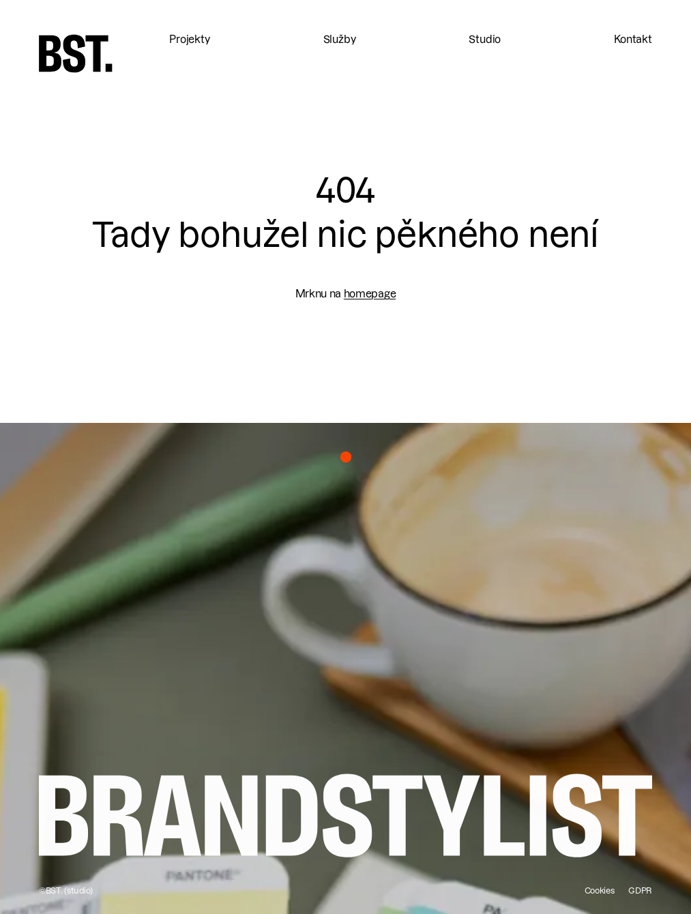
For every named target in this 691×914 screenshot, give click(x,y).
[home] (76, 53)
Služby (339, 39)
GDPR (640, 890)
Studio (485, 39)
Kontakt (633, 39)
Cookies (600, 890)
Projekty (189, 39)
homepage (370, 293)
